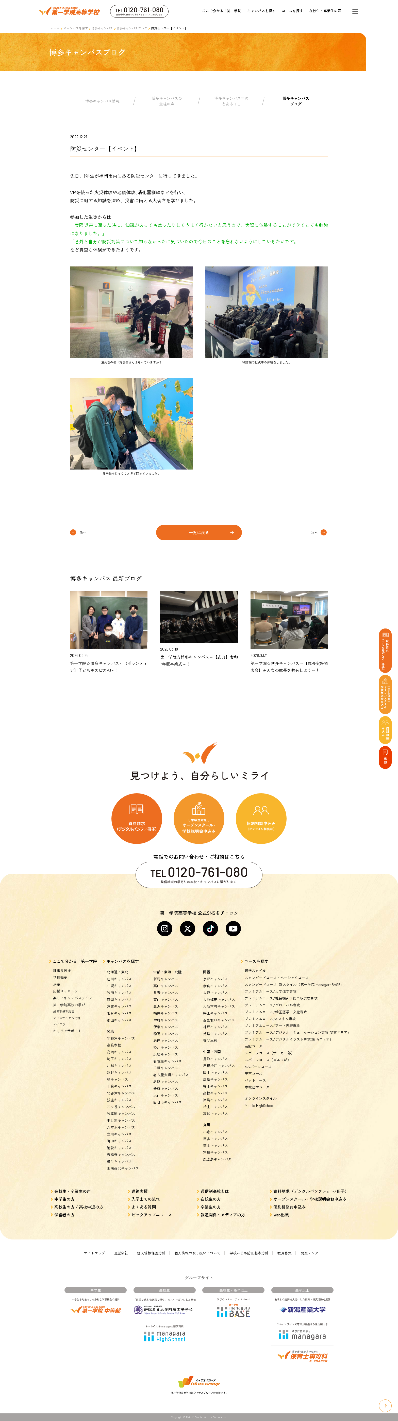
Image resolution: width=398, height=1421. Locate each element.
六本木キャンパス (121, 1127)
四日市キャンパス (167, 1102)
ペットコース (255, 1080)
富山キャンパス (165, 999)
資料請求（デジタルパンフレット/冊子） (311, 1191)
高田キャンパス (165, 985)
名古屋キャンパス (167, 1061)
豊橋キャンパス (165, 1088)
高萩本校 (114, 1045)
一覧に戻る (199, 532)
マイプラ (59, 1024)
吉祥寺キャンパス (121, 1154)
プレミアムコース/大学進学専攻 (270, 991)
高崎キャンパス (119, 1051)
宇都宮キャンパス (121, 1038)
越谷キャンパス (119, 1072)
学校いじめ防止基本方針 (249, 1252)
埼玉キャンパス (119, 1058)
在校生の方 (211, 1199)
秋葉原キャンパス (121, 1113)
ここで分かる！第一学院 (221, 10)
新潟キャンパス (165, 978)
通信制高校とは (215, 1191)
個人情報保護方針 (151, 1252)
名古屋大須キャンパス (171, 1074)
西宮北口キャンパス (219, 1019)
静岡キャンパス (165, 1033)
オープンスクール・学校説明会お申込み (309, 1199)
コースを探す (292, 10)
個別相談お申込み (289, 1207)
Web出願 (281, 1215)
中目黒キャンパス (121, 1120)
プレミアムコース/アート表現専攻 (272, 1025)
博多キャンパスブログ (132, 28)
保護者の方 (64, 1215)
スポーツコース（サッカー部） (269, 1052)
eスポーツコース (258, 1066)
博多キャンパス (102, 28)
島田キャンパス (165, 1040)
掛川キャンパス (165, 1047)
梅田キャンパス (215, 1013)
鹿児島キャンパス (217, 1159)
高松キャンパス (215, 1092)
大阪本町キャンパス (219, 1006)
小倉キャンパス (215, 1131)
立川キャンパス (119, 1134)
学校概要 (60, 977)
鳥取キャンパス (215, 1058)
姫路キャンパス (215, 1033)
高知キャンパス (215, 1113)
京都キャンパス (215, 978)
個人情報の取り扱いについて (197, 1252)
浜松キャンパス (165, 1054)
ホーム (55, 28)
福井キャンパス (165, 1013)
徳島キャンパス (215, 1099)
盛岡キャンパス (119, 999)
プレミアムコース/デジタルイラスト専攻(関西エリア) (288, 1039)
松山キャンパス (215, 1106)
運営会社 (121, 1252)
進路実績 (139, 1191)
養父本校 (210, 1040)
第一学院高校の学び (69, 1004)
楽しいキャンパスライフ (72, 997)
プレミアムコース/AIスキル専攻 (270, 1018)
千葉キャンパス (119, 1086)
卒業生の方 (211, 1207)
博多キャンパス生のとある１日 (231, 101)
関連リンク (309, 1252)
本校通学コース (257, 1087)
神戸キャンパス (215, 1026)
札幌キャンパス (119, 985)
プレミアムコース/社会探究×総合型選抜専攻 (281, 998)
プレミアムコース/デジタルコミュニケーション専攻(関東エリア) (297, 1032)
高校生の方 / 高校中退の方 (78, 1207)
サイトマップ (94, 1252)
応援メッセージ (65, 991)
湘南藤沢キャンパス (123, 1168)
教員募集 (284, 1252)
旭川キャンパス (119, 978)
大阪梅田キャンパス (219, 999)
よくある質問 (143, 1207)
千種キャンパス (165, 1067)
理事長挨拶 (62, 970)
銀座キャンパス (119, 1099)
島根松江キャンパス (219, 1065)
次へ (314, 532)
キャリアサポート (67, 1030)
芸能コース (253, 1046)
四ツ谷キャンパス (121, 1106)
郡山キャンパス (119, 1019)
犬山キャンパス (165, 1095)
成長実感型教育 (63, 1011)
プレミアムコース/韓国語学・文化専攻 (276, 1011)
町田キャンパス (119, 1140)
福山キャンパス (215, 1086)
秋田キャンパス (119, 992)
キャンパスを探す (261, 10)
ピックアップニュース (151, 1215)
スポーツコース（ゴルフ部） (268, 1059)
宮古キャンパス (119, 1006)
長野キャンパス (165, 992)
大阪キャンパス (215, 992)
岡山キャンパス (215, 1072)
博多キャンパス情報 (102, 101)
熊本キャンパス (215, 1145)
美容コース (253, 1073)
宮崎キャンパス (215, 1152)
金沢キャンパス (165, 1006)
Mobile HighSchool (259, 1105)
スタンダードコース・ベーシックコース (277, 977)
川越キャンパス (119, 1065)
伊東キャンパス (165, 1026)
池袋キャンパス (119, 1147)
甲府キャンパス (165, 1019)
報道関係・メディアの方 (223, 1215)
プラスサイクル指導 (66, 1018)
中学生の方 (64, 1199)
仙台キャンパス (119, 1013)
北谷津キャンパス (121, 1092)
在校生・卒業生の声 (325, 10)
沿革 (56, 984)
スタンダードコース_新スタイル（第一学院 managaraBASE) (293, 984)
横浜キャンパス (119, 1161)
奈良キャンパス (215, 985)
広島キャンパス (215, 1079)
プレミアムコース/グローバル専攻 (272, 1005)
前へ (83, 532)
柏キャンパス (117, 1079)
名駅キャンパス (165, 1081)
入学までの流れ (145, 1199)
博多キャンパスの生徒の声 (167, 101)
